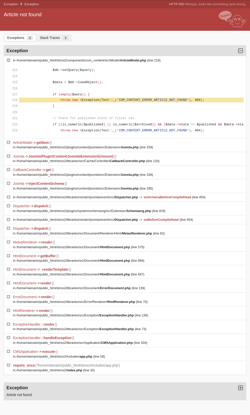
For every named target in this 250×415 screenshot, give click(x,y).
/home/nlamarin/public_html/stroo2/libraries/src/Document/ (73, 247)
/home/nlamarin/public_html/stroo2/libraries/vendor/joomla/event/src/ (77, 197)
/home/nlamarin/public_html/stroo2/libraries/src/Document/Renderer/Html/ (84, 233)
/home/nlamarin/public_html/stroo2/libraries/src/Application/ (75, 343)
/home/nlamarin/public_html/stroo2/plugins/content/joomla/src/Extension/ (78, 147)
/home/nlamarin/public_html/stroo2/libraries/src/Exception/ (75, 315)
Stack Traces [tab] (54, 38)
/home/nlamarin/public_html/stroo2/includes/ (54, 356)
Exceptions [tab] (20, 38)
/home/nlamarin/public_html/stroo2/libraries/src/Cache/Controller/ (81, 161)
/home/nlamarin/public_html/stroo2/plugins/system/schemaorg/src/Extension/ (84, 211)
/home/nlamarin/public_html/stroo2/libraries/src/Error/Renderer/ (76, 302)
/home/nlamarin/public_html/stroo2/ (49, 370)
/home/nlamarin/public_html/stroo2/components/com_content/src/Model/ (81, 60)
